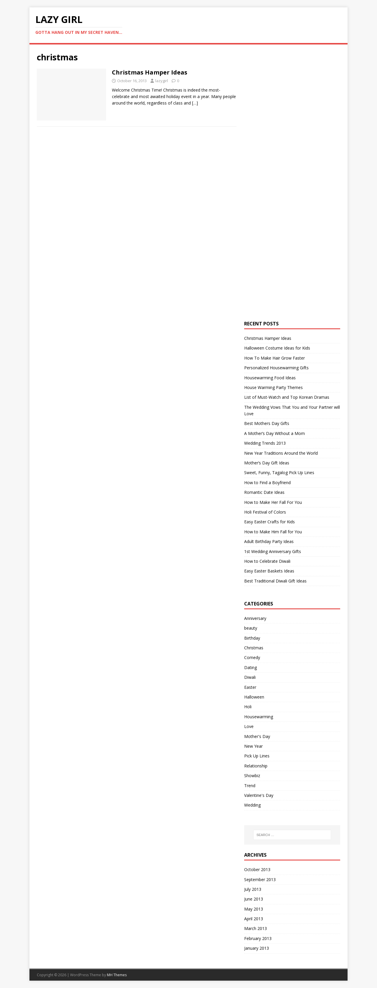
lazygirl (161, 80)
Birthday (252, 638)
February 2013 (258, 938)
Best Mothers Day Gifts (266, 423)
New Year (253, 746)
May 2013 (253, 909)
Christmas (253, 648)
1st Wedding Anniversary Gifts (272, 551)
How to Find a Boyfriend (267, 482)
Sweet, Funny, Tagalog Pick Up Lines (279, 472)
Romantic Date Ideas (264, 492)
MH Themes (117, 974)
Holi (248, 706)
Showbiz (252, 775)
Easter (250, 687)
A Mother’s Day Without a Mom (274, 433)
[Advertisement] (288, 140)
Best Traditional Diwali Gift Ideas (275, 581)
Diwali (250, 677)
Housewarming (258, 716)
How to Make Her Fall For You (273, 502)
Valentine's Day (258, 795)
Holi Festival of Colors (265, 512)
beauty (250, 628)
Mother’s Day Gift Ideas (266, 463)
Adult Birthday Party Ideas (269, 541)
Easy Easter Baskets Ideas (269, 571)
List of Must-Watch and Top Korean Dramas (286, 397)
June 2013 (253, 899)
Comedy (252, 657)
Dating (250, 667)
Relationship (255, 766)
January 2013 (256, 948)
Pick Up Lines (256, 756)
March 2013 (255, 928)
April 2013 (253, 918)
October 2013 (257, 869)
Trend (249, 785)
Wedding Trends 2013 (265, 443)
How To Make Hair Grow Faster (274, 358)
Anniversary (255, 618)
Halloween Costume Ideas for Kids (277, 348)
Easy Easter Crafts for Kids (269, 521)
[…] (195, 103)
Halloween (254, 697)
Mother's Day (257, 736)
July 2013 (252, 889)
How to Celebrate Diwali (267, 561)
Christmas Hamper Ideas (149, 72)
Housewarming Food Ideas (270, 377)
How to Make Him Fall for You (273, 531)
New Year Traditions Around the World (281, 453)
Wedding (252, 805)
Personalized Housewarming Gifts (276, 367)
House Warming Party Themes (273, 387)
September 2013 (260, 879)
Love (249, 726)
